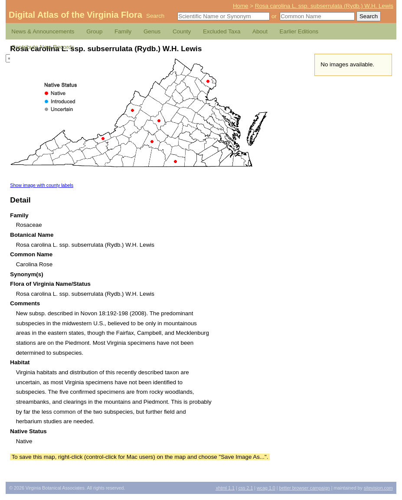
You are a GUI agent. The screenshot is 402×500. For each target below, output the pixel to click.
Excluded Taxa (221, 31)
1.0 (266, 487)
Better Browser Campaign (304, 487)
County (182, 31)
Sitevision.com (378, 487)
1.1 (225, 487)
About (260, 31)
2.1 (246, 487)
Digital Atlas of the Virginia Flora (75, 15)
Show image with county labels (41, 185)
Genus (152, 31)
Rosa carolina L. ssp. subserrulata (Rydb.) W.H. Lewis (324, 6)
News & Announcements (42, 31)
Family (122, 31)
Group (94, 31)
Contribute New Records (42, 47)
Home (240, 6)
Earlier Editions (299, 31)
